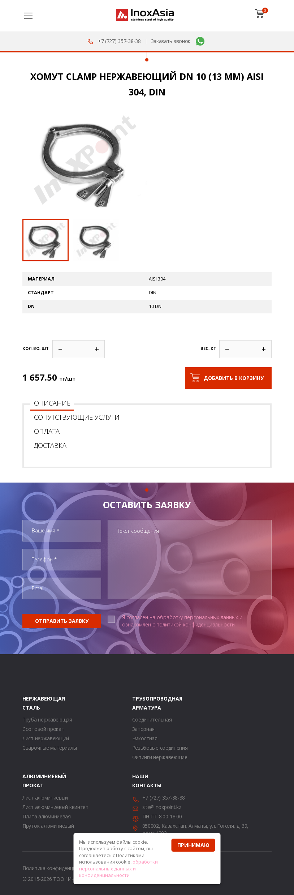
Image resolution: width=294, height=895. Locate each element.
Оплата (47, 431)
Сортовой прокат (43, 728)
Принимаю (193, 845)
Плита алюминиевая (46, 816)
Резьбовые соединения (160, 747)
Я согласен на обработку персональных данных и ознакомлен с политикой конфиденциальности (182, 621)
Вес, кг (208, 348)
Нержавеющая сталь (31, 703)
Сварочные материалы (49, 747)
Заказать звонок (171, 41)
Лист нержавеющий (45, 738)
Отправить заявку (61, 620)
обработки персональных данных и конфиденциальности (118, 868)
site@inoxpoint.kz (161, 807)
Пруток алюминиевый (48, 825)
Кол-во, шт (35, 348)
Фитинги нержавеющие (159, 757)
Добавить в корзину (234, 377)
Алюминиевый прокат (31, 781)
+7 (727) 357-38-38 (119, 41)
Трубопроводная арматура (141, 703)
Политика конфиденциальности (60, 868)
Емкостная (144, 738)
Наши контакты (141, 781)
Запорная (143, 728)
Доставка (50, 445)
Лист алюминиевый (45, 797)
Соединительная (152, 719)
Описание (52, 403)
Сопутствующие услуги (77, 417)
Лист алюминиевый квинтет (55, 807)
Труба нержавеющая (47, 719)
